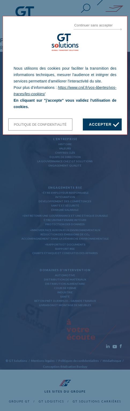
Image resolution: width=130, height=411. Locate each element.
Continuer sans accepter (93, 25)
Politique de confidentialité (40, 125)
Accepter (100, 124)
